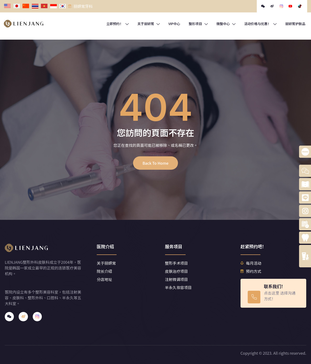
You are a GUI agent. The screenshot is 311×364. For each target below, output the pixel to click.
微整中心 (226, 23)
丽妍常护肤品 (295, 23)
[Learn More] (273, 293)
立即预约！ (117, 23)
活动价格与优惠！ (260, 23)
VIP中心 (174, 23)
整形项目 (198, 23)
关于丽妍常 (148, 23)
